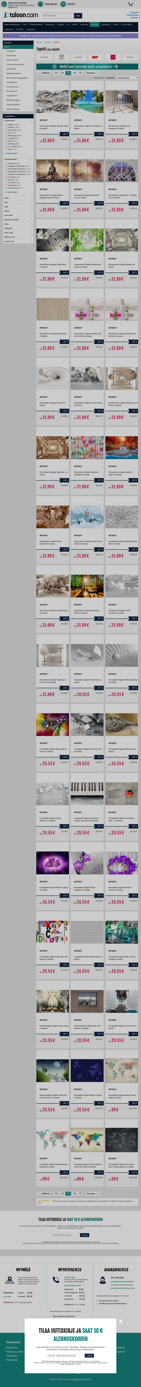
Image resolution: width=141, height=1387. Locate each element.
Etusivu (39, 42)
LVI (68, 24)
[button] (11, 152)
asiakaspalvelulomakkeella (122, 1282)
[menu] (70, 27)
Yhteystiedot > (133, 15)
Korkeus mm (18, 237)
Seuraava (91, 73)
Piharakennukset (36, 24)
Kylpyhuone (105, 24)
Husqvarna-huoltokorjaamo (53, 1352)
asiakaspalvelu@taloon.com (123, 1288)
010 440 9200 (69, 1277)
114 (62, 73)
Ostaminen (13, 1342)
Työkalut (60, 24)
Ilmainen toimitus (18, 220)
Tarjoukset (30, 29)
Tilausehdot (11, 1356)
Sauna (115, 24)
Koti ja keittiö (126, 24)
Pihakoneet (49, 24)
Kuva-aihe (18, 215)
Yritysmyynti (46, 1356)
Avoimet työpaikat (116, 1347)
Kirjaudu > (135, 12)
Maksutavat (11, 1347)
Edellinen (45, 73)
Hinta (18, 198)
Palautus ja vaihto (14, 1352)
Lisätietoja (115, 1243)
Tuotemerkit (8, 29)
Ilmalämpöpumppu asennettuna (83, 1348)
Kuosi (18, 211)
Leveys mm (18, 241)
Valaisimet (84, 24)
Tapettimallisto (18, 159)
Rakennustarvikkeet (12, 24)
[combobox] (58, 15)
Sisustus (94, 24)
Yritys (111, 1342)
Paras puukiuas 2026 (84, 1362)
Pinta (18, 224)
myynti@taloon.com (72, 1285)
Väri (18, 202)
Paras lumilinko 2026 (84, 1358)
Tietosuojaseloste (116, 1352)
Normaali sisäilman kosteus (87, 1354)
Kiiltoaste (18, 228)
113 (55, 73)
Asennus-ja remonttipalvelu (53, 1347)
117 (80, 73)
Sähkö (74, 24)
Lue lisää (7, 1296)
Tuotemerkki (18, 121)
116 (74, 73)
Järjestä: (110, 78)
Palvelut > (135, 18)
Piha (24, 24)
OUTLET (19, 29)
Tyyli (18, 207)
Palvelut (45, 1342)
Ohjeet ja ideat (83, 1342)
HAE (78, 16)
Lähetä (84, 1235)
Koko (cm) (18, 233)
